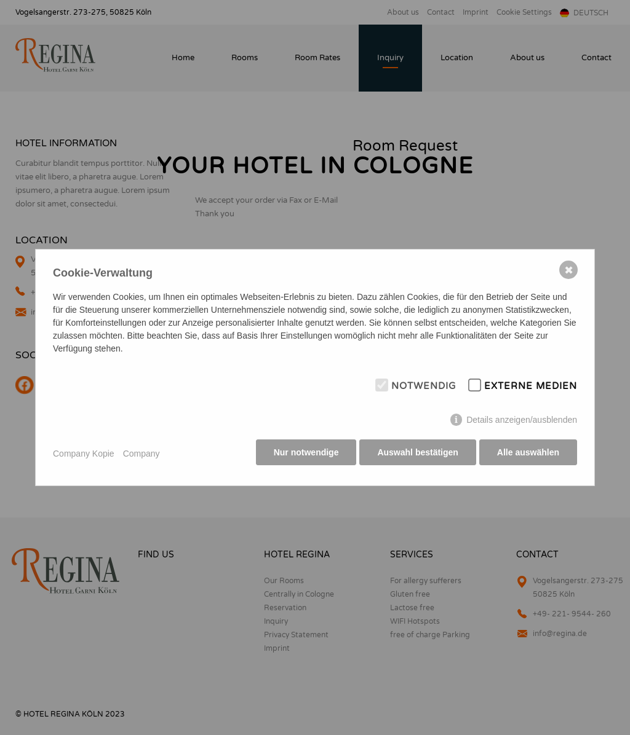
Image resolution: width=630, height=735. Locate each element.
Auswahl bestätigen (416, 454)
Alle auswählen (528, 454)
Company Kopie (83, 453)
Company (141, 453)
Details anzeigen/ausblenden (521, 421)
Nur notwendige (304, 454)
